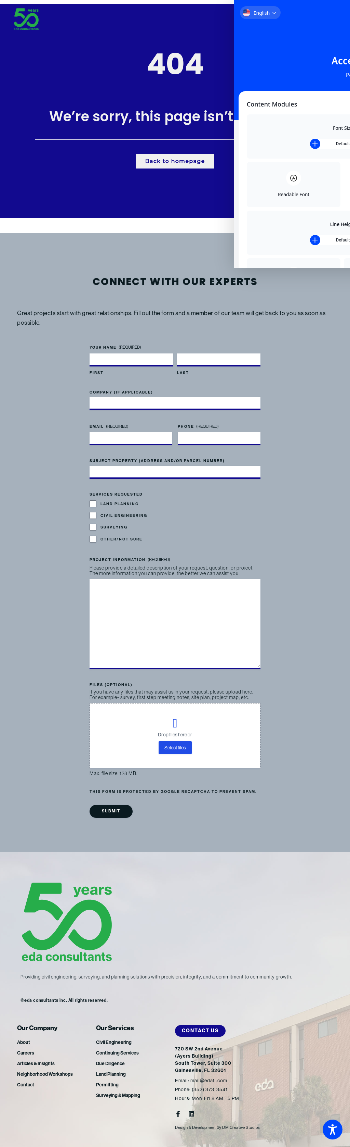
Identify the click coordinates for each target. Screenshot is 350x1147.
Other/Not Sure (121, 530)
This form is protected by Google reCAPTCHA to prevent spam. (173, 792)
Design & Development (198, 1127)
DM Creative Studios (248, 1127)
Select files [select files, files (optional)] (175, 747)
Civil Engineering (123, 507)
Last (183, 364)
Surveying (113, 518)
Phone (198, 418)
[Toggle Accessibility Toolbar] (332, 1129)
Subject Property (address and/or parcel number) (157, 452)
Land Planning (119, 495)
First (97, 364)
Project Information (130, 551)
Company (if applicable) (121, 384)
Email (109, 418)
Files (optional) (111, 685)
